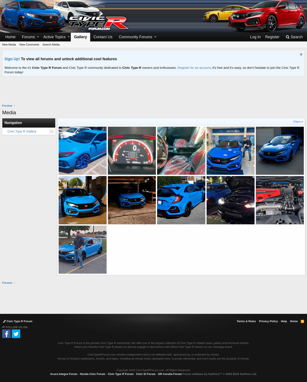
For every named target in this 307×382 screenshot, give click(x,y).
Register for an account (194, 67)
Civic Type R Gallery (21, 131)
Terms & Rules (246, 320)
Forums (28, 37)
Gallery (80, 37)
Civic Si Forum (145, 373)
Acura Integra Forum (63, 373)
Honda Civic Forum (92, 373)
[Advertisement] (153, 93)
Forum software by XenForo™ (219, 373)
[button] (38, 37)
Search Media (51, 44)
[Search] (294, 37)
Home (10, 37)
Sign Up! (12, 59)
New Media (9, 44)
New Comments (29, 44)
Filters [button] (296, 121)
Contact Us (102, 37)
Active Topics (54, 37)
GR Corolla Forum (170, 373)
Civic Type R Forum (17, 320)
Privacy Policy (268, 320)
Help (284, 320)
